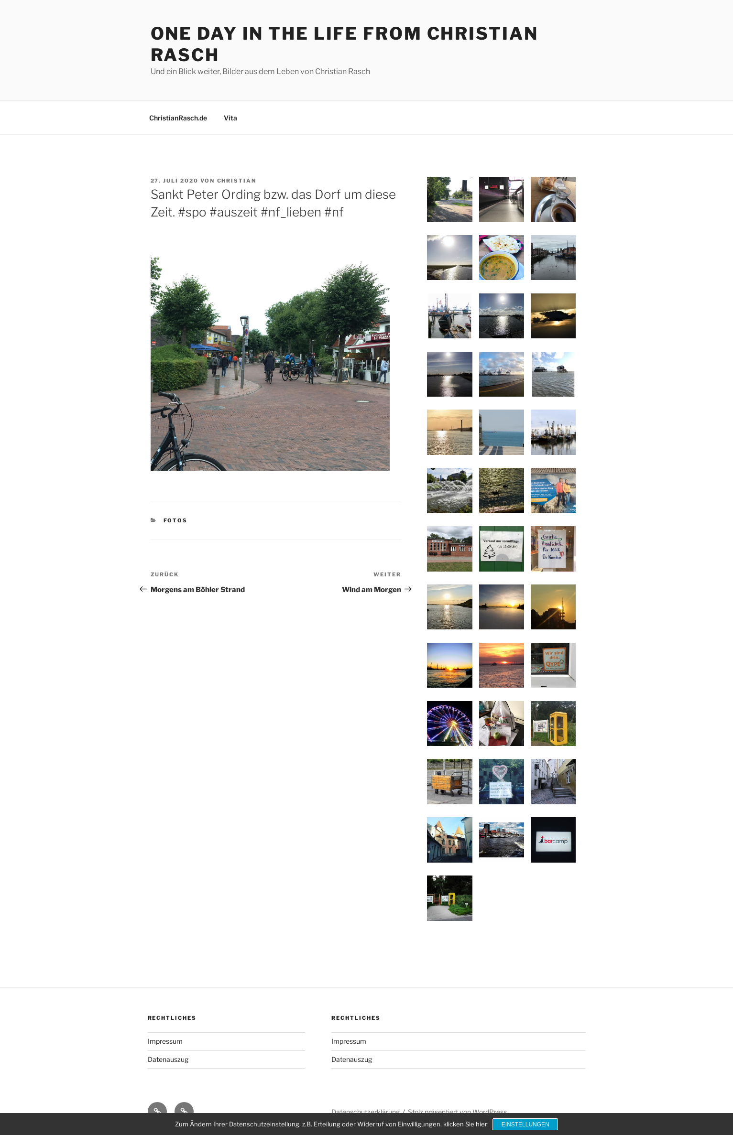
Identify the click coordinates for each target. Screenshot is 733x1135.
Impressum (165, 1041)
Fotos (175, 520)
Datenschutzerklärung (365, 1112)
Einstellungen (525, 1124)
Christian (237, 180)
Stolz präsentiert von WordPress (457, 1112)
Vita (230, 118)
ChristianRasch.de (178, 118)
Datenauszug (168, 1059)
